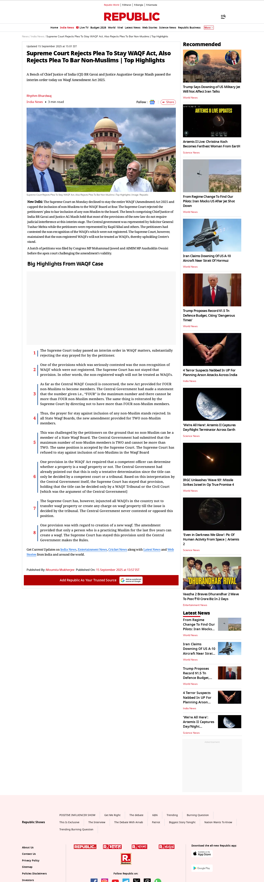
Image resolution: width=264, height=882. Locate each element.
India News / (38, 36)
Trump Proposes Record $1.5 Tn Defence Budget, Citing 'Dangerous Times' (209, 315)
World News (190, 97)
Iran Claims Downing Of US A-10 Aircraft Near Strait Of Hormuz (207, 258)
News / (26, 36)
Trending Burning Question (76, 829)
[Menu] (221, 16)
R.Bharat (126, 5)
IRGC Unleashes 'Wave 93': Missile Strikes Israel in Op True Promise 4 (208, 482)
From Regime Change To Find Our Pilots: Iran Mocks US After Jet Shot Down (209, 201)
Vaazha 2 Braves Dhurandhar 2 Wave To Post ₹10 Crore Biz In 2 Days (211, 596)
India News (35, 102)
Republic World (111, 5)
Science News (191, 152)
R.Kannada (151, 5)
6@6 (155, 815)
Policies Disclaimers (34, 874)
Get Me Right (112, 815)
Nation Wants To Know (218, 822)
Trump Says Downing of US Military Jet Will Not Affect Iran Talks (211, 89)
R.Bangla (138, 5)
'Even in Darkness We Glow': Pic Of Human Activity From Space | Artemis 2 (211, 539)
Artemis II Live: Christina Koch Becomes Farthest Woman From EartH (211, 144)
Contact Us (29, 854)
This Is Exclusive (69, 822)
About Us (28, 847)
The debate (136, 815)
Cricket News (117, 549)
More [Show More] (208, 27)
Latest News (152, 549)
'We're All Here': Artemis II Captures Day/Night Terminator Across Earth (209, 427)
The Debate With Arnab (128, 822)
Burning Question (198, 815)
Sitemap (27, 867)
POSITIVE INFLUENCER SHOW (77, 815)
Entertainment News (92, 549)
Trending (172, 815)
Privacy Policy (30, 861)
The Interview (96, 822)
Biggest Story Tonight (182, 822)
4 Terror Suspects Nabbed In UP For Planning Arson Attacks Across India (210, 372)
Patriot (156, 822)
